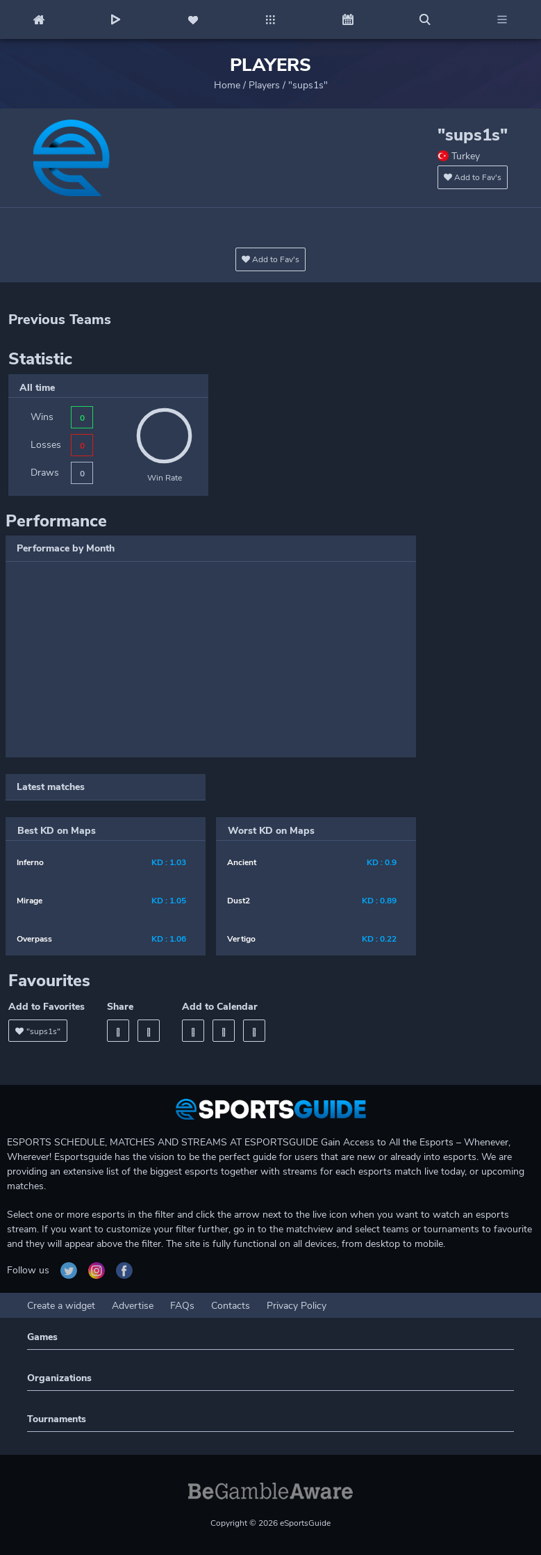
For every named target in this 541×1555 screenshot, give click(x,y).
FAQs (182, 1305)
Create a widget (61, 1305)
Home (227, 85)
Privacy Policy (296, 1305)
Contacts (230, 1305)
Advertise (132, 1305)
